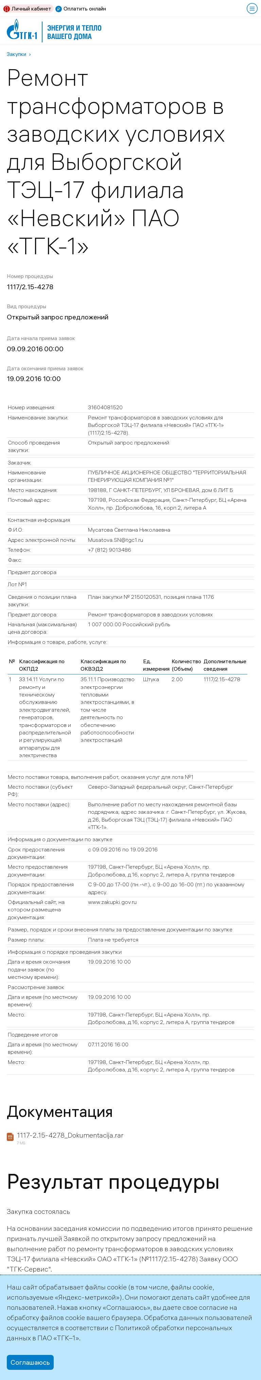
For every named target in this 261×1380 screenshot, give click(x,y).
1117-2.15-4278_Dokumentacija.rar (70, 1135)
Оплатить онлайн (85, 8)
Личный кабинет (31, 8)
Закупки (16, 54)
